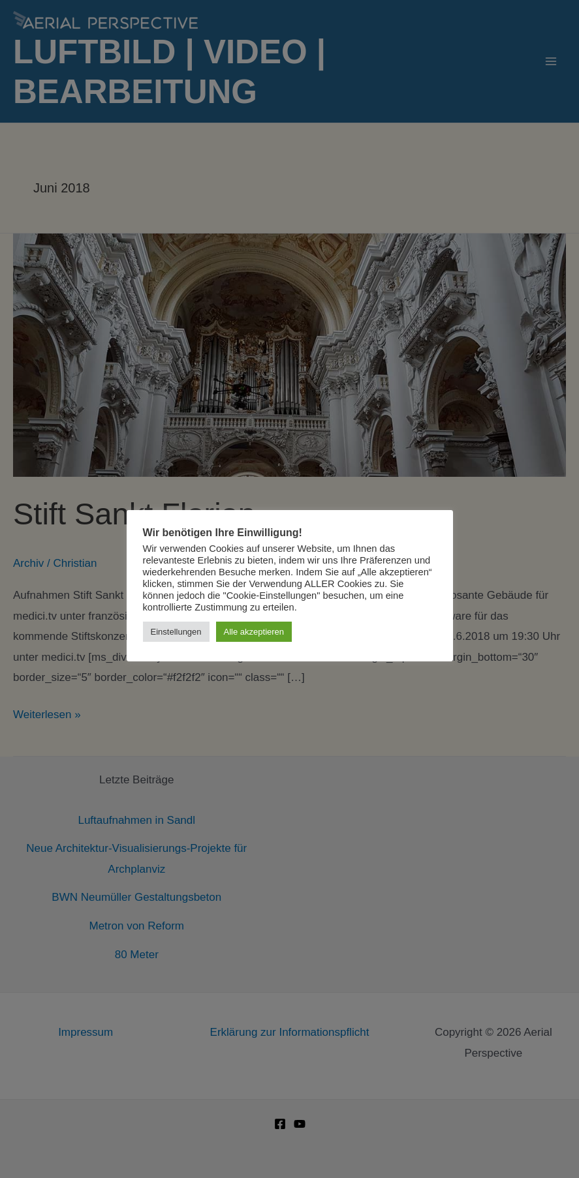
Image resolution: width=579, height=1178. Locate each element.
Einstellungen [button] (176, 632)
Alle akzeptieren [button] (254, 632)
